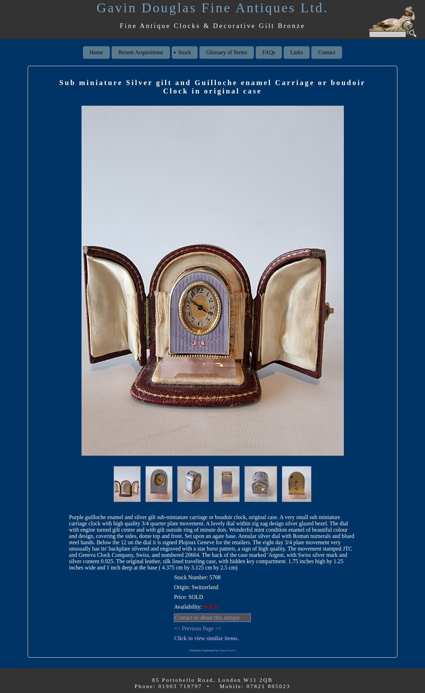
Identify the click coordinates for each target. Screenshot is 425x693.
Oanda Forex (227, 650)
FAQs (268, 52)
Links (296, 52)
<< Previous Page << (197, 628)
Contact (326, 52)
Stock (184, 52)
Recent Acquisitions (140, 52)
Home (96, 52)
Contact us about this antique (207, 618)
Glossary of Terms (226, 52)
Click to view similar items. (206, 638)
